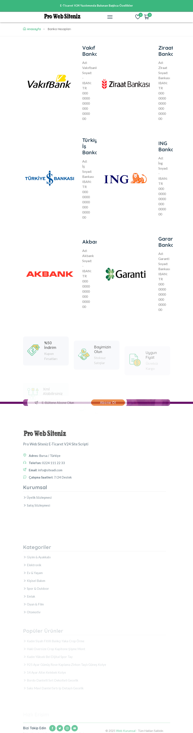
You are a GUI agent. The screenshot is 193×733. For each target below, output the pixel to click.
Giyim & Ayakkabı (37, 585)
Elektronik (32, 593)
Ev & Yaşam (33, 600)
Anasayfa (32, 29)
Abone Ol (108, 402)
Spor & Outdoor (36, 616)
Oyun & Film (33, 632)
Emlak (29, 624)
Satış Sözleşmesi (36, 516)
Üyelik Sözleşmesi (37, 508)
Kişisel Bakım (34, 608)
